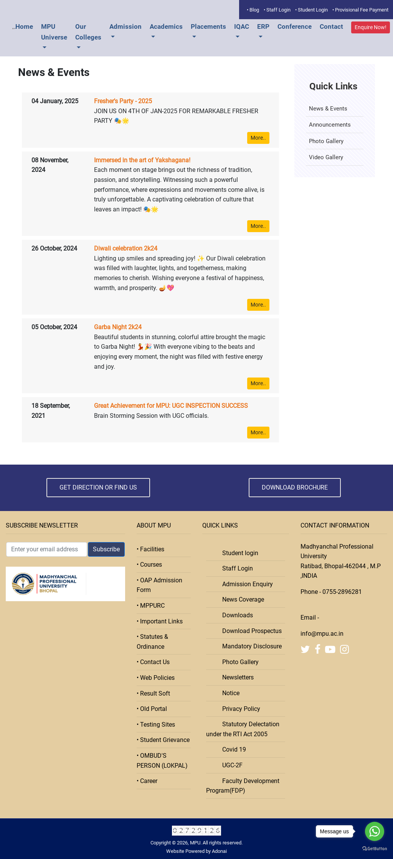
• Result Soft (153, 693)
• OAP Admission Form (159, 585)
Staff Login (235, 568)
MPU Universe (54, 32)
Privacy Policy (239, 708)
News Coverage (241, 599)
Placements (208, 26)
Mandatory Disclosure (250, 646)
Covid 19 (232, 749)
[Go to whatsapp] (374, 831)
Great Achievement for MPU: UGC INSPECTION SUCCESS (171, 405)
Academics (166, 26)
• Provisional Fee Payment (360, 10)
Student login (238, 553)
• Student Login (311, 10)
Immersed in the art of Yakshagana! (142, 160)
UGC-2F (230, 765)
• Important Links (160, 621)
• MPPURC (151, 605)
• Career (147, 781)
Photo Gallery (326, 141)
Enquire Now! (370, 27)
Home (24, 26)
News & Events (328, 108)
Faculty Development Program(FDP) (242, 786)
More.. (258, 138)
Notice (228, 693)
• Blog (253, 10)
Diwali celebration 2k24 (125, 248)
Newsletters (236, 677)
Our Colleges (88, 32)
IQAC (241, 26)
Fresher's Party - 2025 (123, 101)
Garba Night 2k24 (118, 327)
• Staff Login (277, 10)
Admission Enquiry (245, 584)
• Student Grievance (163, 740)
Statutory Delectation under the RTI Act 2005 (242, 729)
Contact (331, 26)
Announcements (330, 124)
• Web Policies (156, 677)
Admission (125, 26)
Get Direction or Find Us (98, 487)
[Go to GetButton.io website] (374, 849)
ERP (263, 26)
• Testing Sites (156, 724)
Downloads (235, 615)
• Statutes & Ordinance (152, 641)
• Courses (149, 564)
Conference (294, 26)
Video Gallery (326, 157)
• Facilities (150, 549)
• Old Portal (152, 708)
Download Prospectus (250, 631)
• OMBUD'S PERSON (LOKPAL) (162, 760)
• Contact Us (153, 662)
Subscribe (106, 549)
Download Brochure (295, 487)
